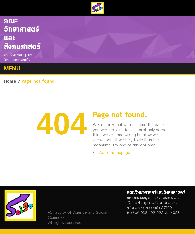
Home (10, 81)
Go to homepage (114, 152)
